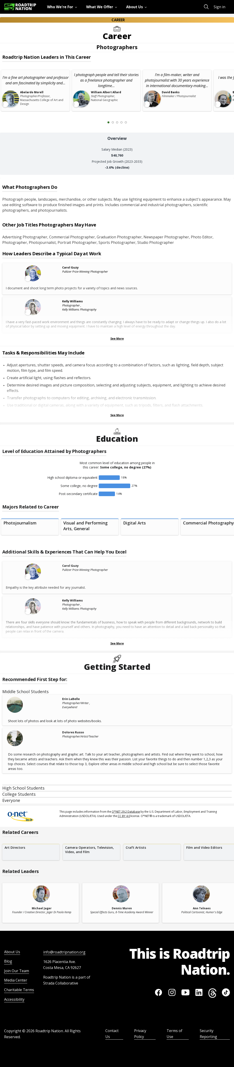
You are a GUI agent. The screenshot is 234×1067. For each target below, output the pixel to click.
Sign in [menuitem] (219, 6)
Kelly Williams (72, 301)
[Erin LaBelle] (33, 705)
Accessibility (14, 999)
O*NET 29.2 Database (126, 812)
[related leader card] (40, 903)
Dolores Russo (73, 732)
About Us (12, 951)
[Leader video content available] (33, 273)
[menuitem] (63, 7)
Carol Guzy (70, 267)
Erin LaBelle (71, 699)
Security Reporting (208, 1033)
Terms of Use (174, 1033)
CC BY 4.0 (124, 816)
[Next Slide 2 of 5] (132, 122)
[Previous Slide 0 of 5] (101, 122)
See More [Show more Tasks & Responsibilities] (117, 415)
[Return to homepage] (20, 6)
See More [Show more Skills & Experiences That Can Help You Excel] (117, 643)
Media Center (15, 980)
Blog (8, 961)
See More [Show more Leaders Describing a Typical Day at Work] (117, 339)
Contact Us (112, 1033)
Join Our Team (16, 970)
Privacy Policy (140, 1033)
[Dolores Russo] (33, 738)
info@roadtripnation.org (64, 952)
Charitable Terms (19, 989)
